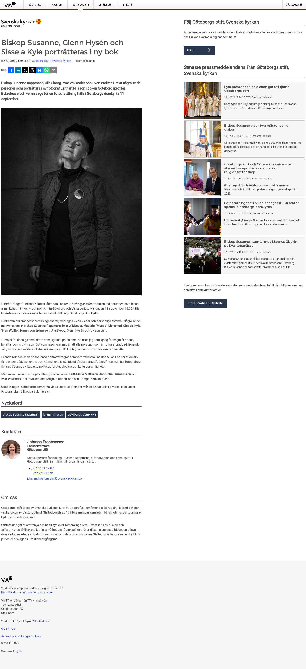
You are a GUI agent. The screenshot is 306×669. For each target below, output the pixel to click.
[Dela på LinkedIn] (18, 70)
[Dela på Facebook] (11, 70)
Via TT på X (8, 629)
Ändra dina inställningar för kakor (21, 636)
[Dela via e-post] (53, 70)
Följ (199, 50)
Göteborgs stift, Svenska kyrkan (51, 60)
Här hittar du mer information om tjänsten (27, 592)
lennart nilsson (53, 414)
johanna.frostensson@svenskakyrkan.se (54, 478)
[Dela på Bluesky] (39, 70)
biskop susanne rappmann (20, 414)
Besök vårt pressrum (205, 303)
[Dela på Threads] (32, 70)
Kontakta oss (42, 621)
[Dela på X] (25, 70)
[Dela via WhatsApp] (46, 70)
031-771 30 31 (43, 473)
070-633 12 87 (43, 468)
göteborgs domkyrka (82, 414)
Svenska (6, 651)
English (17, 651)
